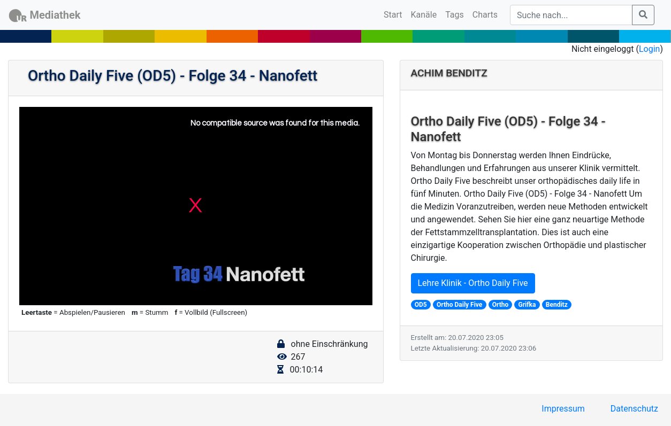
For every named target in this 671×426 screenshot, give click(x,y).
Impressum (563, 409)
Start (395, 14)
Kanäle (424, 15)
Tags (454, 15)
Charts (485, 15)
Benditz (557, 304)
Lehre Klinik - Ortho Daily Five (473, 283)
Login (649, 49)
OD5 (421, 304)
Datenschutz (634, 409)
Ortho (500, 304)
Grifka (527, 304)
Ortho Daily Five (459, 304)
